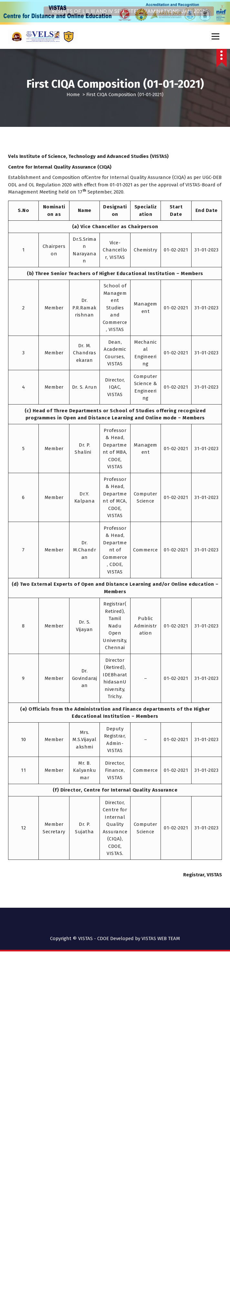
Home (73, 92)
